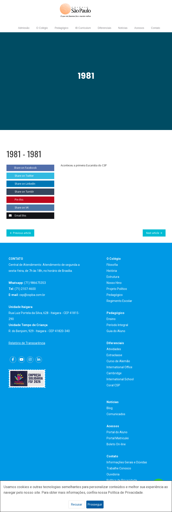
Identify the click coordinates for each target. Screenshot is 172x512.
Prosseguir (95, 504)
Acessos (139, 27)
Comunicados (116, 414)
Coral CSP (113, 385)
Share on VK (17, 207)
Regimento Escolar (119, 301)
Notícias (122, 27)
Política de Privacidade (122, 480)
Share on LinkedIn (20, 184)
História (112, 270)
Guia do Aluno (116, 331)
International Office (119, 367)
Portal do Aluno (117, 432)
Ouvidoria (113, 474)
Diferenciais (104, 27)
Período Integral (117, 325)
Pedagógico (61, 27)
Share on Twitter (20, 176)
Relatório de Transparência (27, 343)
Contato (155, 27)
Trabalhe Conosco (119, 468)
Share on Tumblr (20, 191)
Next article (152, 233)
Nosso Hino (114, 283)
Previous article (22, 233)
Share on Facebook (21, 168)
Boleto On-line (116, 444)
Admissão (23, 27)
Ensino (111, 319)
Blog (110, 408)
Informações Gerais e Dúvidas (127, 462)
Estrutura (113, 276)
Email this (16, 215)
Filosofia (112, 264)
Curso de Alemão (118, 361)
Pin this (14, 199)
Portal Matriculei (118, 438)
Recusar (76, 504)
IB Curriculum (83, 27)
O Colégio (42, 27)
